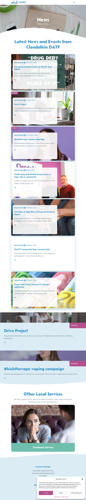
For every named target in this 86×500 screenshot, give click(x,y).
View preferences (76, 493)
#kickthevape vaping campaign (29, 139)
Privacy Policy (64, 496)
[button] (82, 479)
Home (40, 24)
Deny (61, 493)
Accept (46, 493)
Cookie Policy (57, 496)
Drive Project (20, 104)
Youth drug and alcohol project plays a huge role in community (33, 175)
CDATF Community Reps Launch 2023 (32, 249)
